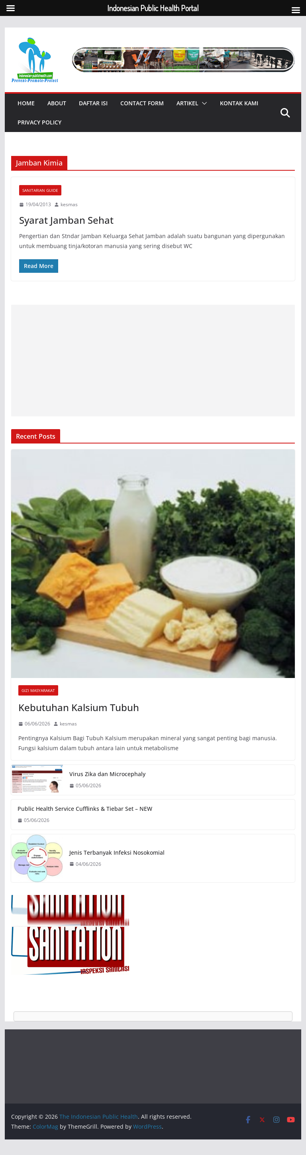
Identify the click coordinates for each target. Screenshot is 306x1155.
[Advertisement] (153, 360)
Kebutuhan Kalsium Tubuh (78, 707)
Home (26, 103)
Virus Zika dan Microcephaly (107, 774)
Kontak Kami (239, 103)
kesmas (69, 204)
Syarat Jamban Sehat (66, 220)
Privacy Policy (39, 122)
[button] (202, 103)
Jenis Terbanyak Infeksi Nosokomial (117, 852)
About (56, 103)
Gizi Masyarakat (38, 690)
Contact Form (142, 103)
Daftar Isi (93, 103)
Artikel (187, 103)
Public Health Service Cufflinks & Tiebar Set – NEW (85, 808)
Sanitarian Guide (40, 190)
